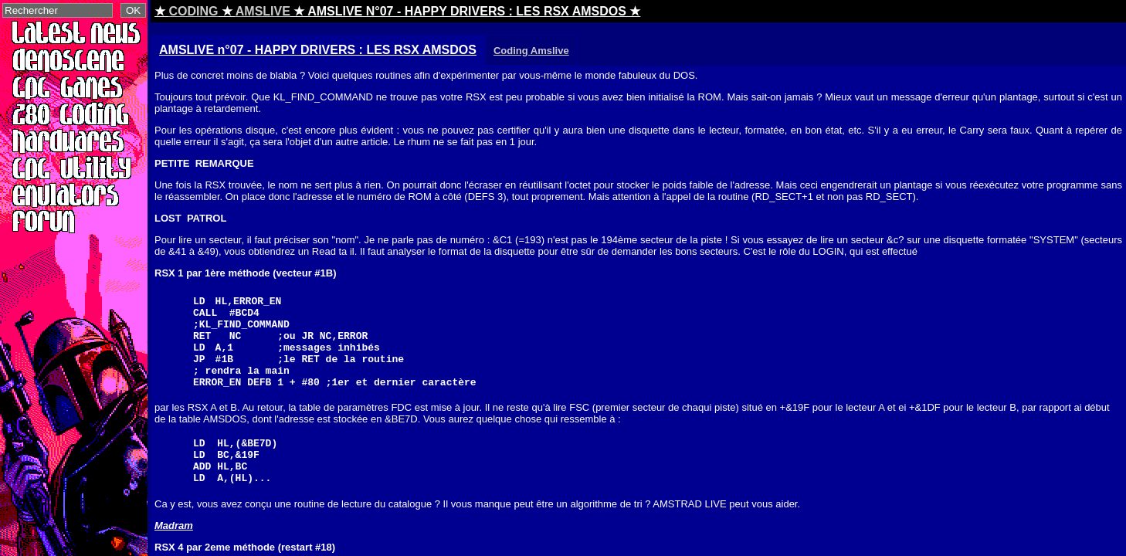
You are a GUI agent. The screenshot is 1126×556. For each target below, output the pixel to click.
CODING (193, 11)
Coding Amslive (531, 50)
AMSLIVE (263, 11)
